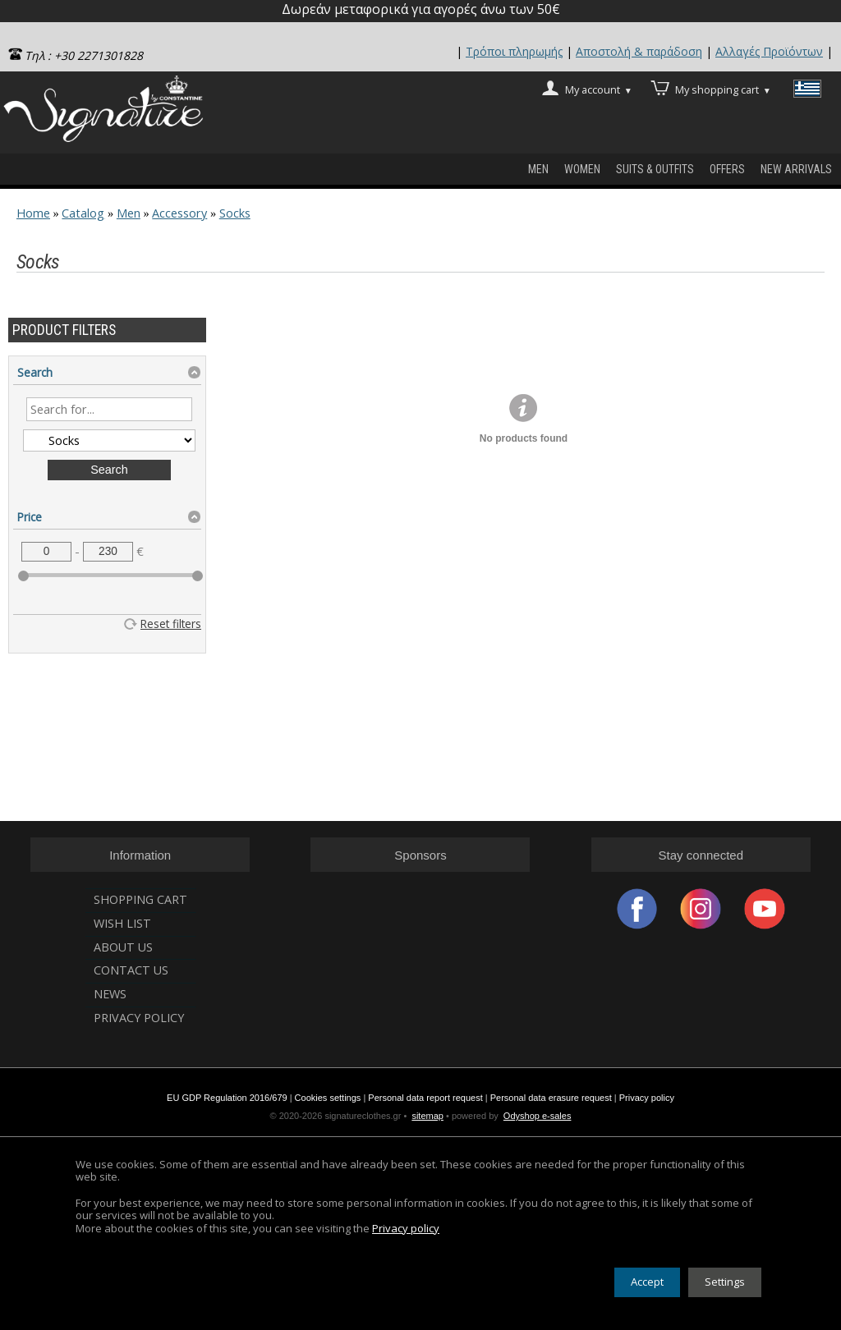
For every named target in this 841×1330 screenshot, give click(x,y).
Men (538, 169)
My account (598, 88)
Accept (647, 1281)
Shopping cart (140, 899)
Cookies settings (328, 1098)
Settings (725, 1281)
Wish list (122, 923)
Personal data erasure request (551, 1098)
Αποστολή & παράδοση (639, 51)
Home (33, 213)
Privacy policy (646, 1098)
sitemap (427, 1116)
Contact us (131, 970)
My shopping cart (723, 88)
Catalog (83, 213)
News (110, 994)
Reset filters (170, 623)
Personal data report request (425, 1098)
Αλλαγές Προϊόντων (769, 51)
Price (29, 517)
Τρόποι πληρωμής (514, 51)
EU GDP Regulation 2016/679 (227, 1098)
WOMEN (582, 169)
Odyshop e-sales (537, 1116)
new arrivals (796, 169)
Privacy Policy (139, 1017)
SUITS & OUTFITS (655, 169)
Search (35, 372)
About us (123, 947)
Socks (234, 213)
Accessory (179, 213)
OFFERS (727, 169)
